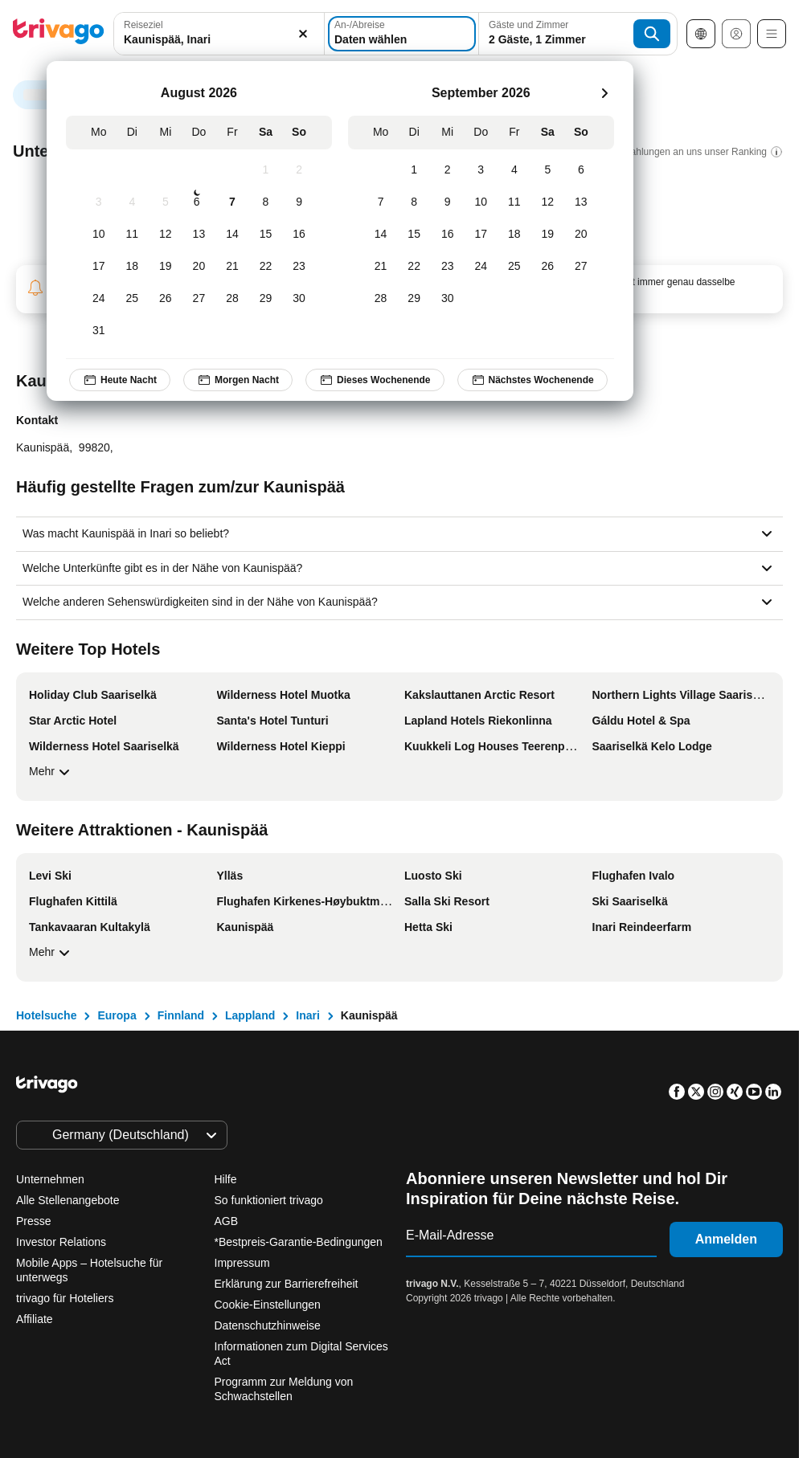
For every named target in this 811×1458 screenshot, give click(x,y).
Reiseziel (143, 25)
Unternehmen (50, 1179)
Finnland (181, 1015)
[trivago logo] (58, 34)
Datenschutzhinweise (268, 1325)
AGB (227, 1221)
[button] (219, 33)
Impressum (242, 1262)
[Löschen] (303, 33)
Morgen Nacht (238, 380)
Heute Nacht (120, 380)
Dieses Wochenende (374, 380)
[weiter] (604, 93)
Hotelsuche (46, 1015)
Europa (116, 1015)
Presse (33, 1221)
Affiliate (34, 1319)
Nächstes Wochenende (532, 380)
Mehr (51, 772)
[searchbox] (219, 39)
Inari (308, 1015)
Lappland (250, 1015)
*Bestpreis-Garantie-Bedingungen (299, 1241)
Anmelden (726, 1239)
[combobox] (219, 34)
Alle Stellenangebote (67, 1200)
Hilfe (226, 1179)
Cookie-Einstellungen (269, 1304)
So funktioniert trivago (269, 1200)
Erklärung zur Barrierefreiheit (286, 1283)
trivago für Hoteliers (64, 1298)
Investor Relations (61, 1241)
